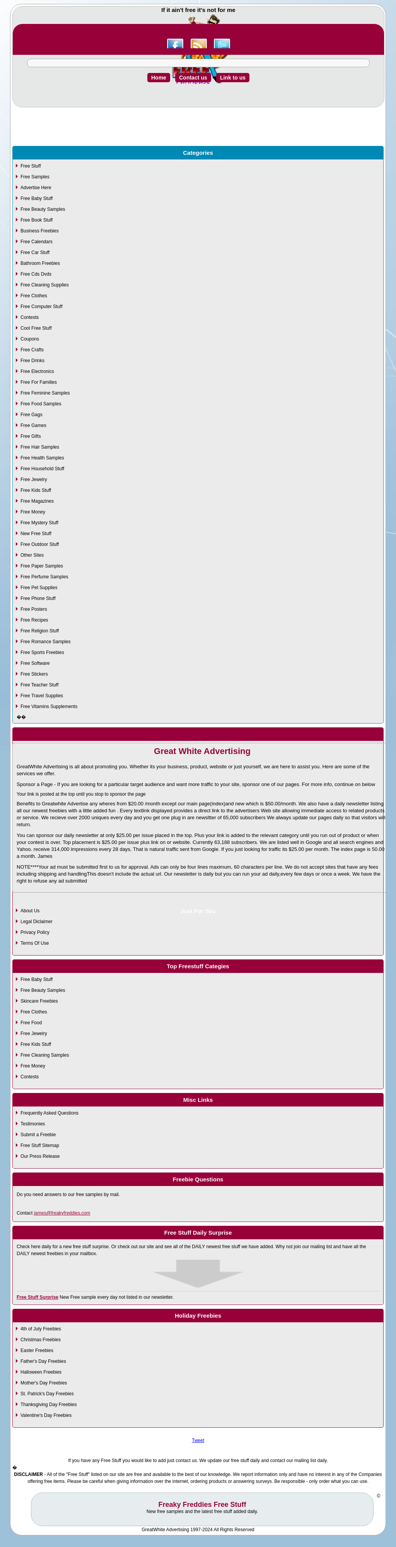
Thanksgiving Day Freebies (48, 1404)
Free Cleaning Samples (44, 1055)
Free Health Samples (42, 458)
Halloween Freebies (40, 1372)
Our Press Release (40, 1156)
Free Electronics (37, 371)
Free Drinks (32, 360)
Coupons (29, 339)
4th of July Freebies (40, 1329)
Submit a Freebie (38, 1134)
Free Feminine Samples (45, 393)
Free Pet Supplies (38, 587)
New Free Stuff (35, 533)
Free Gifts (30, 436)
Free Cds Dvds (35, 274)
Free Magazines (37, 501)
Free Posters (33, 609)
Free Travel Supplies (41, 695)
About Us (29, 910)
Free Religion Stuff (39, 631)
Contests (29, 317)
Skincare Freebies (39, 1001)
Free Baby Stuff (36, 198)
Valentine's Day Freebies (46, 1415)
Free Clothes (33, 295)
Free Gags (31, 414)
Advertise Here (35, 187)
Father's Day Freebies (43, 1361)
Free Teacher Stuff (39, 685)
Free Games (33, 425)
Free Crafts (32, 349)
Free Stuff (30, 166)
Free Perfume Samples (44, 576)
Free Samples (35, 177)
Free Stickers (34, 674)
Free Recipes (34, 620)
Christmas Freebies (40, 1339)
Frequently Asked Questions (49, 1113)
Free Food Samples (40, 404)
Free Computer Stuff (41, 306)
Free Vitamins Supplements (48, 706)
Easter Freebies (36, 1350)
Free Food (31, 1022)
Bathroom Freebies (40, 263)
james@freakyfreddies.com (62, 1213)
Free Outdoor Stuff (39, 544)
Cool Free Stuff (35, 328)
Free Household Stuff (42, 468)
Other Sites (32, 555)
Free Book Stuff (36, 220)
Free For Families (38, 382)
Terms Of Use (34, 943)
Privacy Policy (35, 932)
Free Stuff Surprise (37, 1297)
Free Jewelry (33, 479)
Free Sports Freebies (42, 652)
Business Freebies (39, 231)
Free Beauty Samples (42, 209)
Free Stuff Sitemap (39, 1145)
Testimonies (32, 1124)
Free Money (32, 512)
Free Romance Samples (45, 641)
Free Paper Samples (41, 566)
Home (158, 78)
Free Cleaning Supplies (44, 285)
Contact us (193, 78)
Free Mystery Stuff (39, 522)
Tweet (198, 1440)
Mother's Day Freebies (43, 1383)
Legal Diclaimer (36, 921)
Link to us (233, 78)
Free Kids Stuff (35, 490)
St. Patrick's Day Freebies (47, 1393)
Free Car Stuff (35, 252)
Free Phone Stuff (38, 598)
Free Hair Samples (39, 447)
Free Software (35, 663)
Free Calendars (36, 241)
